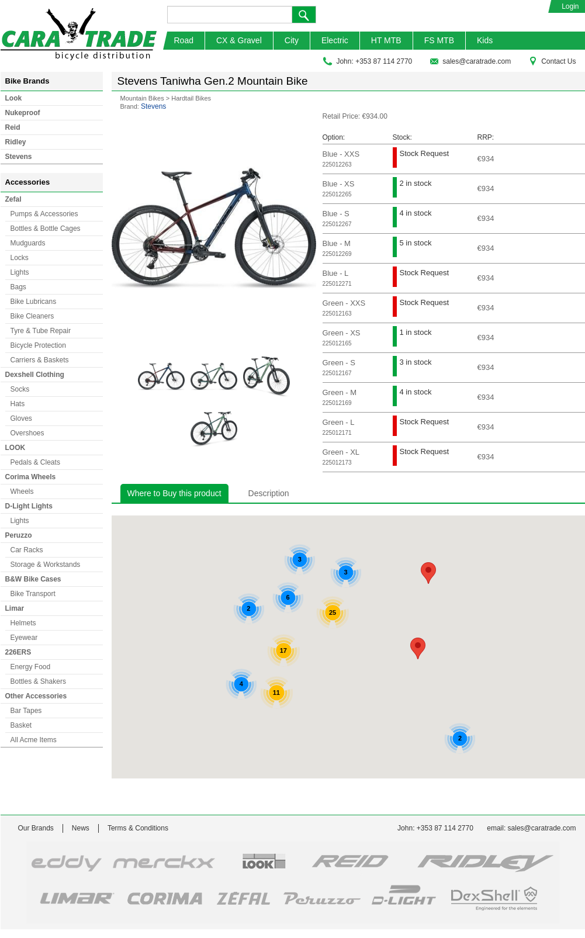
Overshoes (27, 433)
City (292, 40)
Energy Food (31, 667)
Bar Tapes (26, 711)
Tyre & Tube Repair (41, 331)
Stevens (18, 157)
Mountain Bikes (142, 98)
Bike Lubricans (34, 301)
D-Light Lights (29, 506)
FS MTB (439, 40)
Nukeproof (22, 113)
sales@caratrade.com (470, 61)
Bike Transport (33, 594)
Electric (334, 40)
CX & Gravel (239, 40)
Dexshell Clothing (34, 375)
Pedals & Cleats (35, 462)
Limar (15, 608)
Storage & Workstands (46, 564)
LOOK (15, 448)
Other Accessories (36, 696)
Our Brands (36, 828)
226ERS (18, 652)
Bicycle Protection (38, 345)
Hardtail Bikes (191, 98)
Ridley (15, 142)
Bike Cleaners (32, 316)
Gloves (21, 418)
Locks (20, 258)
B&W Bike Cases (33, 579)
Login (570, 6)
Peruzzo (18, 535)
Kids (485, 40)
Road (183, 40)
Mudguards (28, 243)
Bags (18, 287)
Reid (12, 127)
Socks (20, 389)
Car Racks (27, 550)
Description (268, 493)
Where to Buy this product (174, 493)
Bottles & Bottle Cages (46, 228)
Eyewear (24, 638)
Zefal (13, 199)
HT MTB (386, 40)
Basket (21, 725)
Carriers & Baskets (40, 360)
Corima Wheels (30, 477)
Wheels (22, 491)
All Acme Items (34, 740)
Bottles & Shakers (38, 681)
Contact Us (552, 61)
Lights (20, 272)
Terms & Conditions (138, 828)
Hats (18, 404)
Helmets (23, 623)
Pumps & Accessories (44, 214)
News (80, 828)
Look (13, 98)
